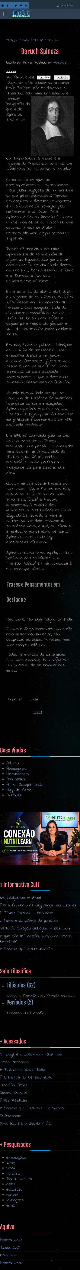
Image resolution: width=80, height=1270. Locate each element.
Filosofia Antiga (13, 1143)
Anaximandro (17, 774)
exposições (16, 1205)
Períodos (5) (19, 1002)
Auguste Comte (19, 790)
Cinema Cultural (13, 1150)
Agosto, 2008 (11, 1263)
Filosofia (38, 40)
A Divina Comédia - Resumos (27, 913)
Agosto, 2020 (11, 1240)
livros (10, 1211)
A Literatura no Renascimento (26, 1135)
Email (33, 699)
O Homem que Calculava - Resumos (32, 1166)
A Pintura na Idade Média (22, 1127)
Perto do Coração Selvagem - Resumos (35, 928)
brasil (11, 1216)
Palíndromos (11, 1173)
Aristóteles (15, 779)
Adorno (12, 763)
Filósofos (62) (21, 985)
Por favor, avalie (20, 77)
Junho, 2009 (10, 1248)
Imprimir (15, 699)
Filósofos (59, 62)
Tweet (37, 713)
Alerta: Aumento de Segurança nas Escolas (38, 905)
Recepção (12, 40)
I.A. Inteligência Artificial (20, 898)
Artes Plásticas (13, 1158)
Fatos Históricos (14, 1120)
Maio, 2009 (8, 1255)
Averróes (14, 795)
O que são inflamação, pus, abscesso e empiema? (35, 939)
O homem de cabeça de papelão (29, 921)
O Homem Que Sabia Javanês (26, 949)
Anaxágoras (16, 769)
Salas (25, 40)
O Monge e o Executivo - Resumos (31, 1112)
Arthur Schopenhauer (24, 785)
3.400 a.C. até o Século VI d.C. (26, 1181)
